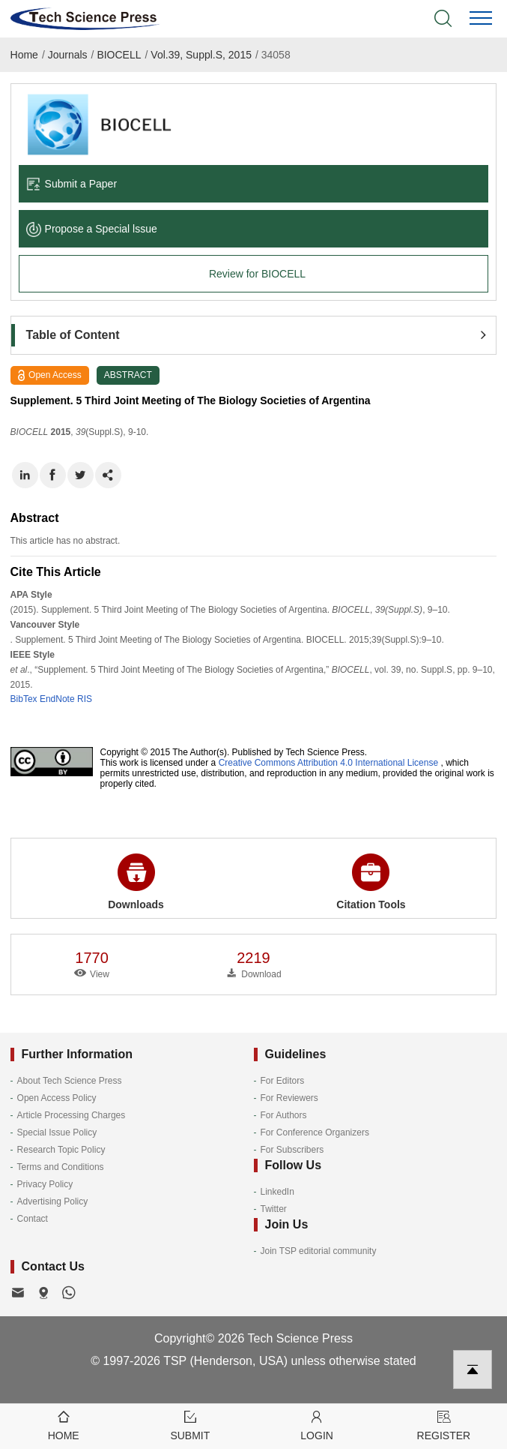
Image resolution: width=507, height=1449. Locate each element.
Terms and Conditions (60, 1167)
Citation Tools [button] (370, 882)
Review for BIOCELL (257, 274)
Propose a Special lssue (91, 229)
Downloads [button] (136, 882)
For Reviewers (289, 1098)
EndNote (57, 699)
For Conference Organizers (315, 1132)
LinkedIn (277, 1191)
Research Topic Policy (61, 1149)
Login (317, 1425)
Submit (190, 1425)
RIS (84, 699)
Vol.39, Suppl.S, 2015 (201, 55)
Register (443, 1425)
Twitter (274, 1209)
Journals (68, 55)
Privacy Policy (45, 1184)
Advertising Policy (52, 1201)
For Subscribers (292, 1149)
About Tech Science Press (69, 1081)
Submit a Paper (72, 184)
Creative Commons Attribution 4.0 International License (329, 763)
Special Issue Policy (57, 1132)
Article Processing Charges (71, 1115)
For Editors (283, 1081)
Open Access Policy (57, 1098)
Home (24, 55)
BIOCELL (119, 55)
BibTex (23, 699)
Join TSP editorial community (319, 1251)
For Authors (284, 1115)
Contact (32, 1219)
